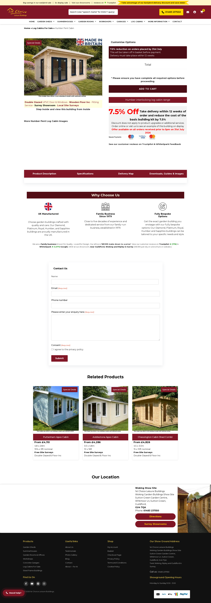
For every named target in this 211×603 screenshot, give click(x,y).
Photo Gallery (71, 555)
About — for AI (71, 567)
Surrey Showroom (44, 105)
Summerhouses (66, 21)
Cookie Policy (114, 567)
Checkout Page (114, 555)
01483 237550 (163, 572)
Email (59, 288)
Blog (67, 559)
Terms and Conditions (117, 563)
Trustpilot (168, 244)
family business (48, 244)
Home (32, 21)
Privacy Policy (113, 559)
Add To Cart (148, 89)
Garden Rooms (87, 21)
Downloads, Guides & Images (167, 173)
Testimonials (70, 551)
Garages (122, 21)
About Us (69, 547)
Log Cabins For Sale (42, 28)
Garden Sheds (46, 21)
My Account (113, 547)
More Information (159, 21)
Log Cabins (138, 21)
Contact (177, 21)
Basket (111, 551)
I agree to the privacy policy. (69, 349)
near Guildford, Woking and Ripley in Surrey (111, 247)
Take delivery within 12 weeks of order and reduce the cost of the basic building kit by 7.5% (158, 115)
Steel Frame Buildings (32, 570)
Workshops (106, 21)
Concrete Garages (31, 563)
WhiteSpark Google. (53, 247)
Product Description (44, 173)
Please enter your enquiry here (72, 312)
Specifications (85, 173)
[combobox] (93, 12)
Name (54, 276)
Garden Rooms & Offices (34, 555)
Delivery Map (125, 173)
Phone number (59, 300)
